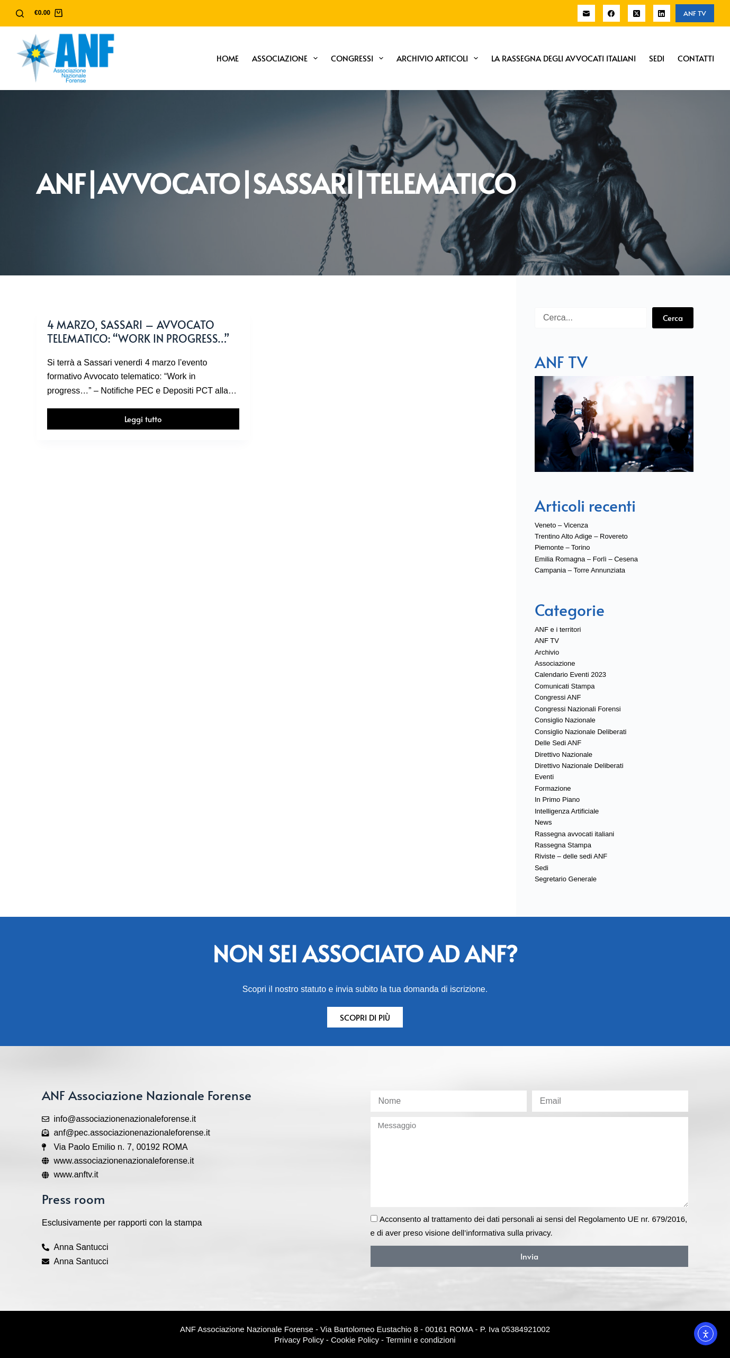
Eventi (544, 777)
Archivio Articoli (439, 58)
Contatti (696, 58)
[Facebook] (611, 13)
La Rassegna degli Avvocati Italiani (563, 58)
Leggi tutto (153, 416)
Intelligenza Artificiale (567, 811)
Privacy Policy (298, 1339)
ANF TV (694, 13)
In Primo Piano (557, 799)
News (543, 822)
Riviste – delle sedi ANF (571, 856)
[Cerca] (20, 13)
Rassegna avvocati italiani (574, 834)
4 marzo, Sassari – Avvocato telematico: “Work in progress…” (138, 331)
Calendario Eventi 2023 (570, 674)
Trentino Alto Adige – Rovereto (581, 536)
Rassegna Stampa (563, 845)
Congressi (359, 58)
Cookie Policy (355, 1339)
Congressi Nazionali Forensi (578, 709)
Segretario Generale (566, 879)
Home (228, 58)
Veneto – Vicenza (561, 525)
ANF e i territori (558, 629)
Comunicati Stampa (564, 686)
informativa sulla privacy (508, 1232)
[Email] (586, 13)
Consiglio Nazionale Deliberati (580, 732)
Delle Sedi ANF (558, 743)
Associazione (287, 58)
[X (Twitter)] (636, 13)
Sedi (656, 58)
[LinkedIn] (662, 13)
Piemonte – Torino (562, 547)
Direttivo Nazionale (563, 754)
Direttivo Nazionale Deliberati (579, 766)
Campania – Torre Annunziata (580, 570)
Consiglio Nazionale (565, 720)
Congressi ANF (558, 697)
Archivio (547, 652)
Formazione (553, 788)
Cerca (673, 317)
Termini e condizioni (421, 1339)
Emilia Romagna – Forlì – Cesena (586, 559)
